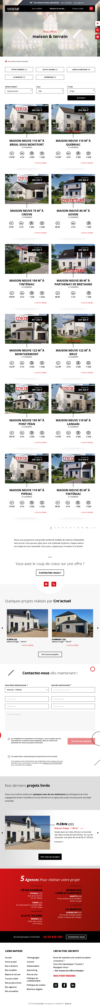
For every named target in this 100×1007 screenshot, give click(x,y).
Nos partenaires (64, 975)
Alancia (68, 1003)
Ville (38, 87)
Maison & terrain (57, 8)
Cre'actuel (39, 1003)
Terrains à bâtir (78, 8)
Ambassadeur (33, 966)
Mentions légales (35, 989)
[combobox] (18, 91)
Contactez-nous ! (50, 572)
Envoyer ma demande (81, 741)
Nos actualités (66, 3)
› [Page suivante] (92, 527)
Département (11, 87)
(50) (19, 77)
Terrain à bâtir (11, 978)
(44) (81, 69)
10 (87, 527)
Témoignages (33, 957)
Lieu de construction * (61, 685)
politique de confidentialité (52, 763)
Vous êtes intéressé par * (16, 685)
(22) (19, 69)
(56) (50, 77)
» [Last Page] (94, 527)
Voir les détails (41, 163)
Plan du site (32, 974)
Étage (70, 87)
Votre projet (11, 962)
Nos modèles (37, 8)
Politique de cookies (36, 985)
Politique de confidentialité (33, 979)
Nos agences (79, 3)
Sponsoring (32, 970)
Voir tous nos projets (50, 656)
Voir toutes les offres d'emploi (69, 970)
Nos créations (11, 966)
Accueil (6, 61)
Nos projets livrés (13, 983)
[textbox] (18, 91)
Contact (30, 962)
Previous (6, 639)
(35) (50, 69)
